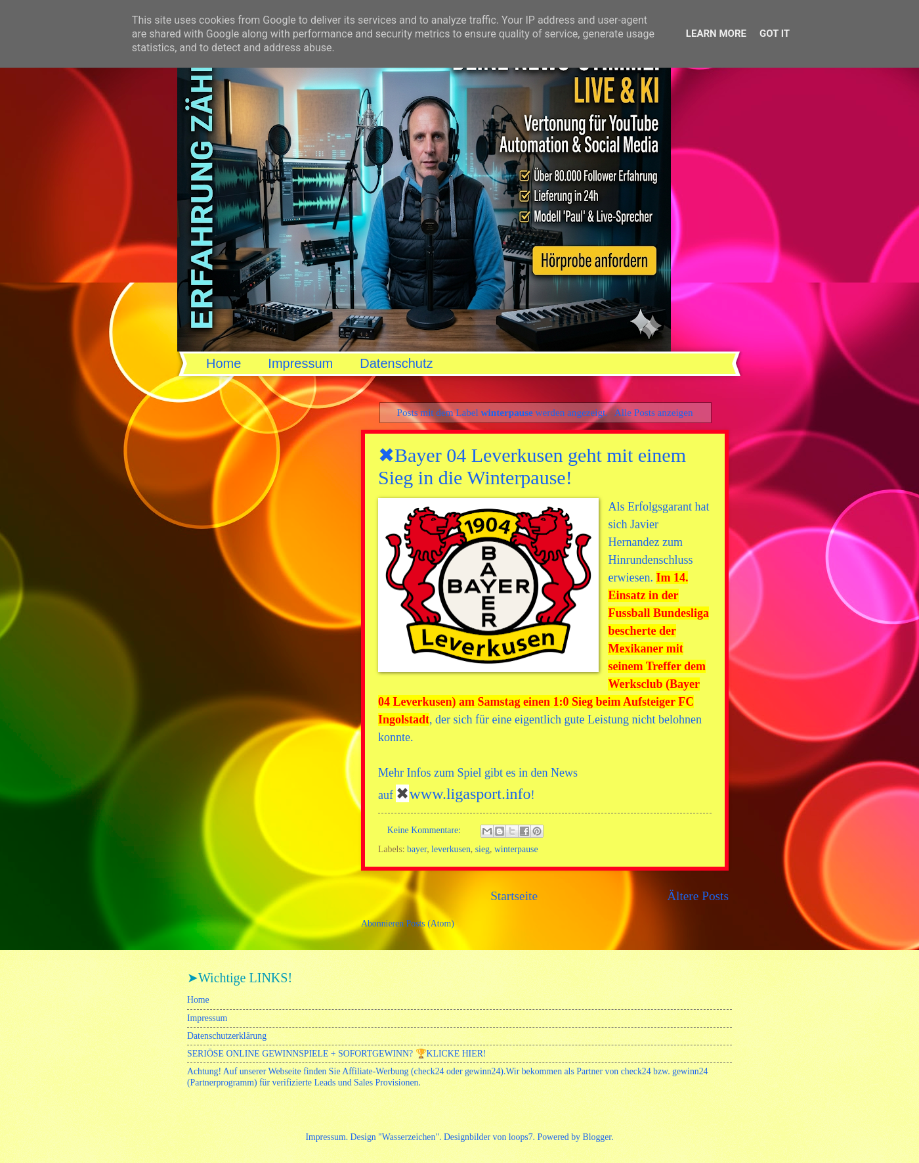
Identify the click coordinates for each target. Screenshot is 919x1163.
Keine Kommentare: (425, 830)
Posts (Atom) (430, 923)
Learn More (716, 33)
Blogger (596, 1137)
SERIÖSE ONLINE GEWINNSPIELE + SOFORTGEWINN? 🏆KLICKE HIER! (336, 1054)
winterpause (516, 849)
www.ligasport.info (469, 793)
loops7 (521, 1137)
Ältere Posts (698, 896)
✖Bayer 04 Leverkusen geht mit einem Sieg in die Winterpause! (532, 466)
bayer (417, 849)
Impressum (300, 363)
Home (223, 363)
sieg (482, 849)
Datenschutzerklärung (227, 1036)
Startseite (514, 896)
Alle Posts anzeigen (653, 412)
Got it (774, 33)
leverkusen (451, 849)
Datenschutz (396, 363)
